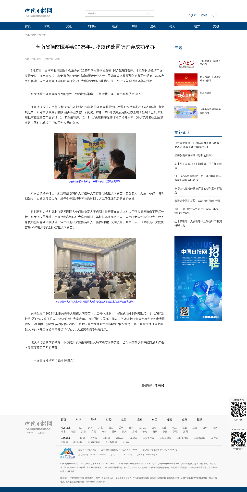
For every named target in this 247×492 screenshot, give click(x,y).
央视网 (133, 438)
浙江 (174, 427)
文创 (216, 26)
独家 (184, 419)
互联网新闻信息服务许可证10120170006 (119, 450)
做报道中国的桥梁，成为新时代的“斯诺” (197, 200)
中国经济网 (165, 438)
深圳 (185, 431)
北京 (80, 427)
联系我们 (42, 433)
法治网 (125, 442)
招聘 (199, 419)
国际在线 (120, 438)
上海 (154, 427)
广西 (93, 431)
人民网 (81, 438)
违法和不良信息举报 (87, 450)
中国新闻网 (94, 442)
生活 (124, 419)
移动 (204, 15)
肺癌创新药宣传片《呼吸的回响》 (194, 155)
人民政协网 (111, 442)
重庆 (114, 431)
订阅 (215, 15)
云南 (144, 431)
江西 (194, 427)
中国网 (106, 438)
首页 (28, 26)
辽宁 (121, 427)
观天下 (173, 26)
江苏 (164, 427)
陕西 (165, 431)
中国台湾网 (182, 438)
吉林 (131, 427)
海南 (104, 431)
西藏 (155, 431)
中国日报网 (30, 35)
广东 (83, 431)
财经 (108, 419)
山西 (111, 427)
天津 (90, 427)
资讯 (69, 26)
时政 (47, 26)
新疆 (175, 431)
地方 (197, 26)
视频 (115, 26)
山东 (205, 427)
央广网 (214, 438)
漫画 (153, 26)
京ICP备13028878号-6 (147, 455)
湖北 (63, 431)
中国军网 (78, 442)
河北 (100, 427)
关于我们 (30, 433)
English (192, 15)
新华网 (93, 438)
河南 (215, 427)
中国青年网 (148, 438)
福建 (184, 427)
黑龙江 (142, 427)
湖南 (73, 431)
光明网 (64, 442)
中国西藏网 (200, 438)
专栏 (134, 26)
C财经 (92, 26)
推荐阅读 (182, 132)
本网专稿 (41, 35)
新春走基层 (205, 93)
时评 (78, 419)
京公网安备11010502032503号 (92, 455)
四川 (124, 431)
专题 (178, 47)
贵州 (134, 431)
